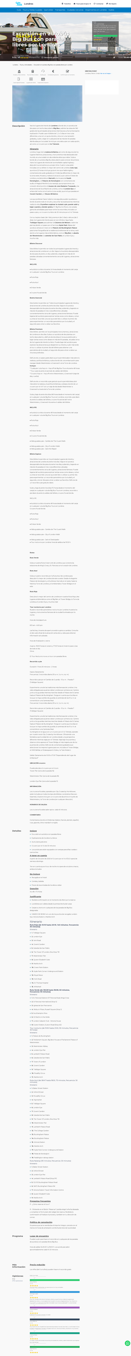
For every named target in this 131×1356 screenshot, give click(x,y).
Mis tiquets (111, 4)
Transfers (66, 4)
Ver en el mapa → (106, 73)
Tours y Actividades (26, 65)
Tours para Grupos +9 (82, 4)
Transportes (60, 10)
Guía (19, 10)
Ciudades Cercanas (75, 10)
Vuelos (111, 10)
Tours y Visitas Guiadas (32, 10)
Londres (15, 65)
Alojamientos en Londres (96, 10)
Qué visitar (48, 10)
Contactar (98, 4)
